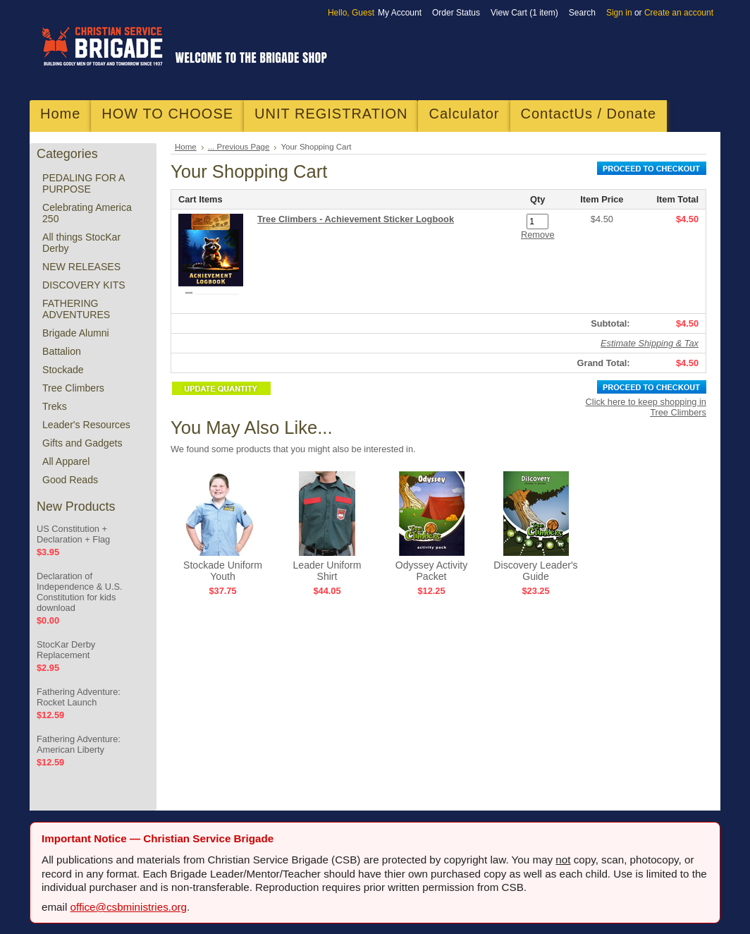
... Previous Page (239, 146)
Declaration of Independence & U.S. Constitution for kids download (80, 592)
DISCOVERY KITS (83, 285)
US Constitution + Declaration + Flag (73, 534)
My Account (400, 13)
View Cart (524, 13)
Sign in (619, 13)
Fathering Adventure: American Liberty (79, 744)
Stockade (63, 369)
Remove (538, 234)
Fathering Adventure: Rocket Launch (79, 697)
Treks (54, 406)
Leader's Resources (86, 424)
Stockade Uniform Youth (222, 570)
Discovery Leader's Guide (535, 570)
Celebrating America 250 (87, 213)
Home (186, 146)
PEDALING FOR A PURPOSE (83, 183)
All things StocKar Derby (81, 242)
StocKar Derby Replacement (66, 649)
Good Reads (70, 479)
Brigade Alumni (75, 333)
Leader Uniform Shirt (327, 570)
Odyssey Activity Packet (431, 570)
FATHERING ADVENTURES (76, 309)
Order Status (456, 13)
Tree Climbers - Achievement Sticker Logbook (355, 219)
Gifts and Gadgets (82, 443)
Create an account (678, 13)
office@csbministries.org (128, 907)
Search (582, 13)
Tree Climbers (73, 388)
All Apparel (66, 461)
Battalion (61, 351)
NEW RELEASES (81, 266)
